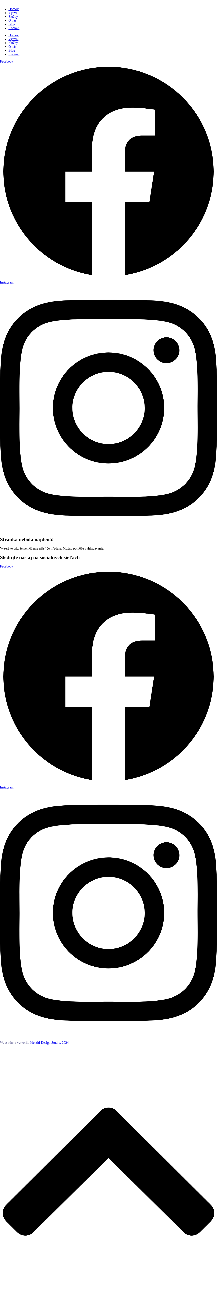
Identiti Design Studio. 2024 (49, 1042)
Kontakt (13, 28)
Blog (11, 24)
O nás (12, 20)
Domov (13, 9)
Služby (13, 16)
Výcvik (13, 13)
